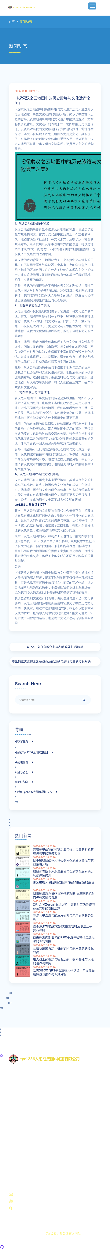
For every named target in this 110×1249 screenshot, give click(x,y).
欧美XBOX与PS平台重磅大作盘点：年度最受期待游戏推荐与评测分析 (64, 972)
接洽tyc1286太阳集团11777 (29, 1157)
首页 (12, 21)
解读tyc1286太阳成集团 (27, 1139)
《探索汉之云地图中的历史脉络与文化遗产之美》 (52, 101)
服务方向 (17, 1152)
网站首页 (17, 1134)
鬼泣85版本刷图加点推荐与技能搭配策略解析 (63, 882)
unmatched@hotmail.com (28, 1194)
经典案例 (17, 1143)
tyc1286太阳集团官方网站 (63, 1233)
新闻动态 (17, 1148)
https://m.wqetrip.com (26, 1201)
